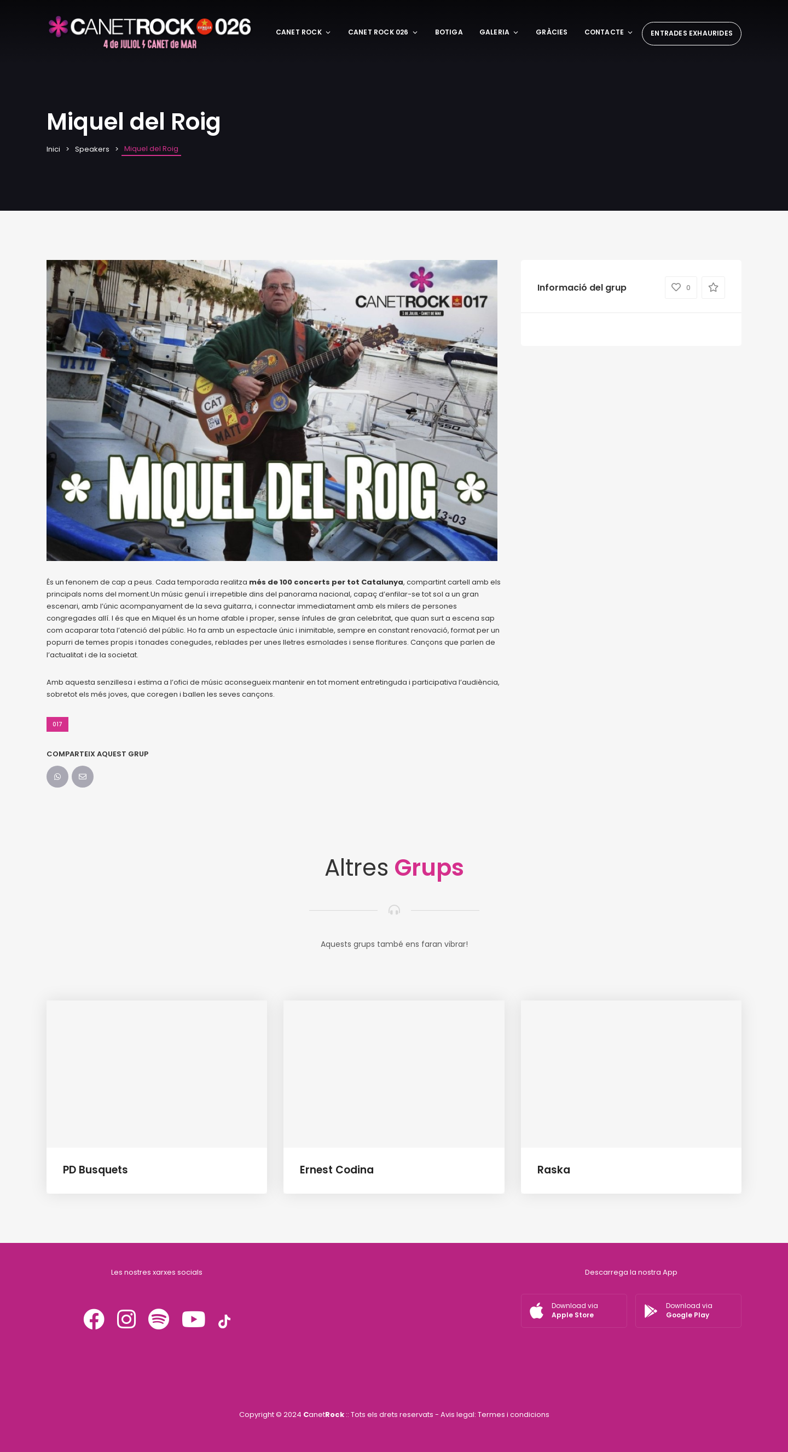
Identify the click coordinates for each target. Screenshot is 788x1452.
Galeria (499, 32)
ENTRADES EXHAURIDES (692, 33)
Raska (553, 1169)
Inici (53, 149)
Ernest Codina (337, 1169)
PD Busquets (95, 1169)
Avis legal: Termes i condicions (495, 1414)
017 (57, 724)
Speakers (92, 149)
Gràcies (551, 32)
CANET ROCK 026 (383, 32)
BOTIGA (449, 32)
